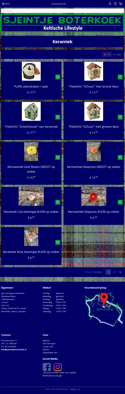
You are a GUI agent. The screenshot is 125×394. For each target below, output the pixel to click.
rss (79, 389)
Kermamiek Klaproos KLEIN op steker (93, 212)
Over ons (5, 305)
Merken (46, 349)
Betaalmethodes (8, 296)
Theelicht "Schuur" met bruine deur (94, 86)
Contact (4, 302)
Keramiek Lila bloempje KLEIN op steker (31, 212)
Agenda (46, 340)
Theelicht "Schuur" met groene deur (93, 126)
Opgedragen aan (50, 352)
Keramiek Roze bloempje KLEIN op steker (31, 252)
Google (58, 375)
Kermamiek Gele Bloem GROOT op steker (31, 169)
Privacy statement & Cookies (13, 308)
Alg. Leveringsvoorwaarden (13, 293)
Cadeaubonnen (7, 299)
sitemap (73, 389)
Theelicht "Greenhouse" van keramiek (31, 126)
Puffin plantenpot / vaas (31, 86)
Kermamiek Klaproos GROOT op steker (93, 167)
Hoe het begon (49, 343)
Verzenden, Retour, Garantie (13, 311)
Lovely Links (48, 346)
